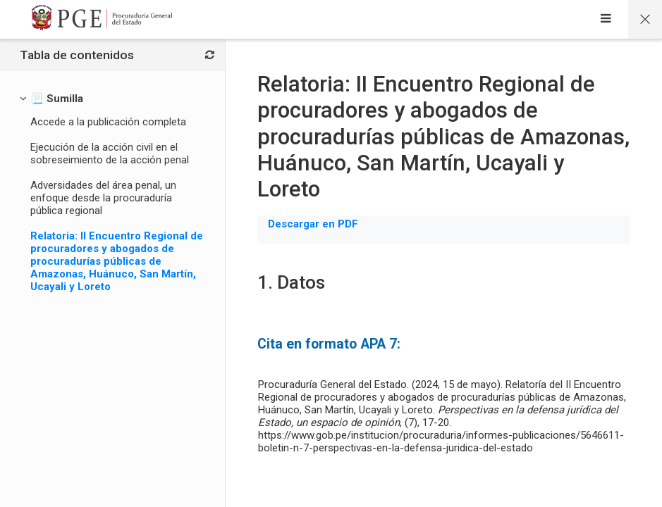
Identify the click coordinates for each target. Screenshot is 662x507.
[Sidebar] (606, 20)
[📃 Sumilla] (56, 98)
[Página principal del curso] (645, 19)
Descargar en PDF (313, 224)
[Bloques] (209, 55)
